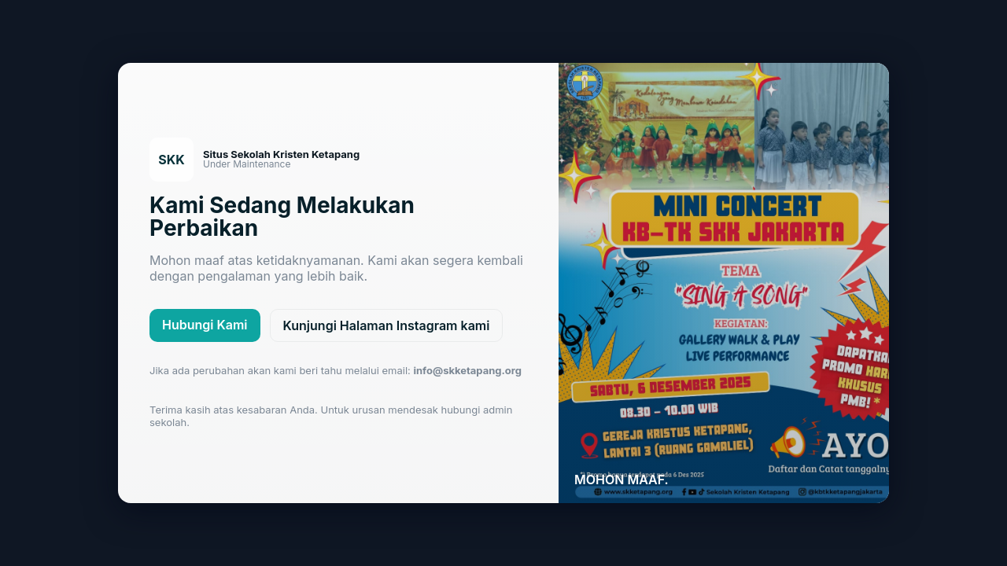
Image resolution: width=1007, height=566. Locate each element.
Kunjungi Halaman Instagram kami (386, 325)
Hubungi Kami (205, 325)
